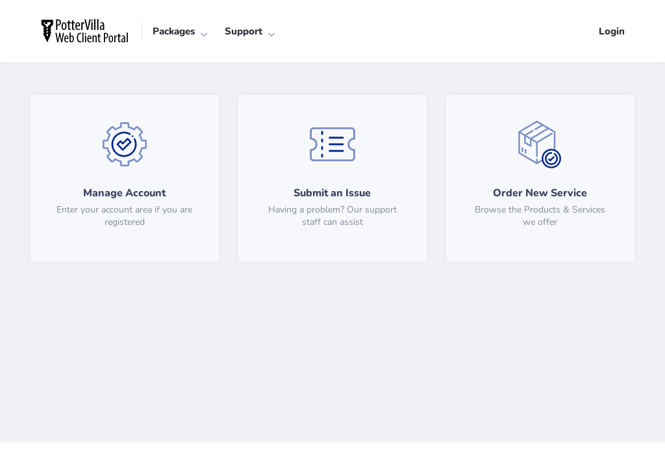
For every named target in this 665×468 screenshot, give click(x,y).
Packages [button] (174, 31)
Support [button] (243, 31)
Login (612, 31)
